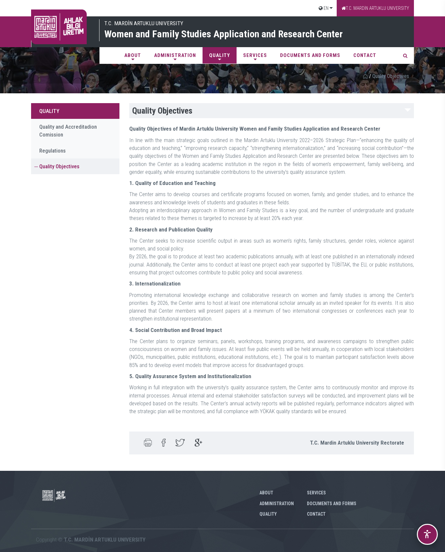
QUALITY (219, 55)
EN (324, 8)
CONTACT (364, 55)
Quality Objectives (59, 166)
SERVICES (255, 55)
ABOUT (132, 55)
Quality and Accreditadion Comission (68, 130)
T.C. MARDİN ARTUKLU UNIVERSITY (375, 8)
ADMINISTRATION (175, 55)
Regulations (52, 150)
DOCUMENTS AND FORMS (310, 55)
